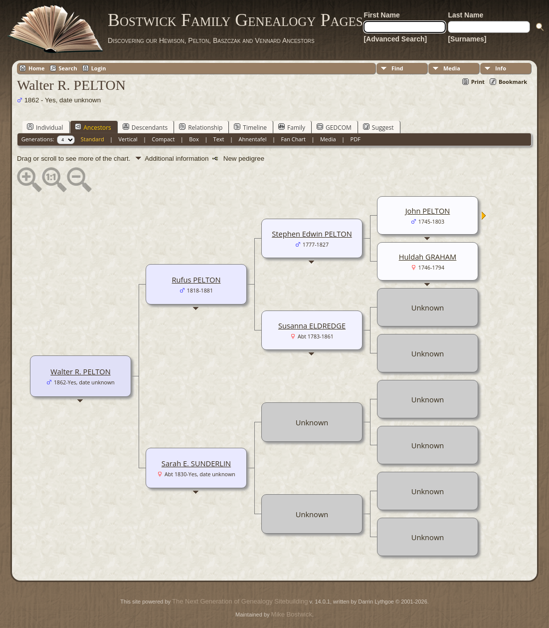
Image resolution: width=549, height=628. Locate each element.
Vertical (128, 139)
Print (478, 81)
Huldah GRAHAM (428, 257)
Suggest (378, 127)
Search (68, 68)
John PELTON (427, 211)
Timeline (250, 127)
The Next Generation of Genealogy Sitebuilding (240, 601)
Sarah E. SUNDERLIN (196, 463)
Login (98, 68)
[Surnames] (467, 39)
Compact (163, 139)
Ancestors (93, 127)
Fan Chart (293, 139)
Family (291, 127)
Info (500, 68)
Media (451, 68)
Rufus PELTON (196, 280)
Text (218, 139)
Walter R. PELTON (80, 371)
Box (193, 139)
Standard (92, 139)
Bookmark (513, 81)
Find (397, 68)
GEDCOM (334, 127)
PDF (356, 139)
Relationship (200, 127)
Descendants (145, 127)
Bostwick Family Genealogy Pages (235, 20)
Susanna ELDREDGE (312, 325)
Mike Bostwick (291, 614)
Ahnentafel (252, 139)
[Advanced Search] (395, 39)
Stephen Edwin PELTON (312, 234)
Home (36, 68)
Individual (45, 127)
